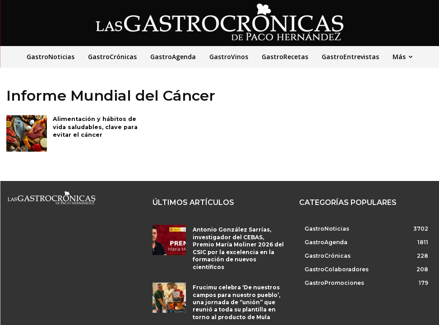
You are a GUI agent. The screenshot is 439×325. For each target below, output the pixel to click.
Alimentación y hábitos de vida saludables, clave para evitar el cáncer (93, 126)
